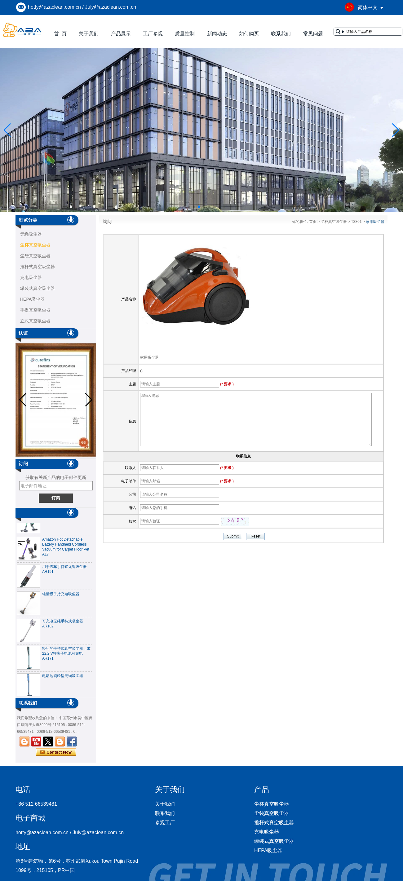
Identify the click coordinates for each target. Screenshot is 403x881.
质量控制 (185, 33)
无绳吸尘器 (31, 234)
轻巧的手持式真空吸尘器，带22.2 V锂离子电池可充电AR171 (66, 655)
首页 (313, 221)
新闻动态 (217, 33)
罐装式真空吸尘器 (37, 288)
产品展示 (121, 33)
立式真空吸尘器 (35, 320)
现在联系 (56, 752)
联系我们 (281, 33)
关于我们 (89, 33)
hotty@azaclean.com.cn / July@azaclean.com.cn (82, 7)
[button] (184, 207)
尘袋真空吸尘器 (35, 255)
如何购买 (249, 33)
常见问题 (313, 33)
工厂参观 (153, 33)
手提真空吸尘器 (35, 310)
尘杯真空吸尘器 (35, 244)
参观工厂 (165, 822)
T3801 (356, 221)
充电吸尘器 (31, 277)
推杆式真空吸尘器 (37, 266)
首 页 (60, 33)
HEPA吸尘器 (32, 299)
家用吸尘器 (149, 357)
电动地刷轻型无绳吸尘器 (62, 677)
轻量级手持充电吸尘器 (60, 596)
